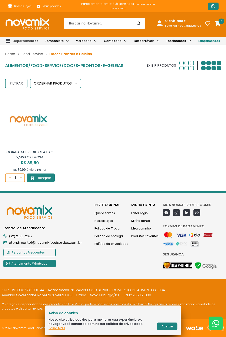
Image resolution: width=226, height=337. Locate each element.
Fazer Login (139, 213)
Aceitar (167, 326)
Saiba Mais (57, 328)
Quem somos (104, 213)
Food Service (32, 54)
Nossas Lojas (19, 6)
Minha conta (140, 221)
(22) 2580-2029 (20, 236)
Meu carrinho (141, 228)
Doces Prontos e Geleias (70, 54)
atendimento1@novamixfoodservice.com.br (42, 242)
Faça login (172, 25)
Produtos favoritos (145, 236)
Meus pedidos (48, 6)
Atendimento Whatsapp (213, 6)
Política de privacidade (111, 244)
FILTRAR (16, 83)
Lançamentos (209, 41)
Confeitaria (113, 41)
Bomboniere (54, 41)
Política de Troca (107, 228)
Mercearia (84, 41)
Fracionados (176, 41)
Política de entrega (108, 236)
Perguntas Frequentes (25, 252)
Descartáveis (144, 41)
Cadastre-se (192, 25)
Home (10, 54)
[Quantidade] (15, 177)
